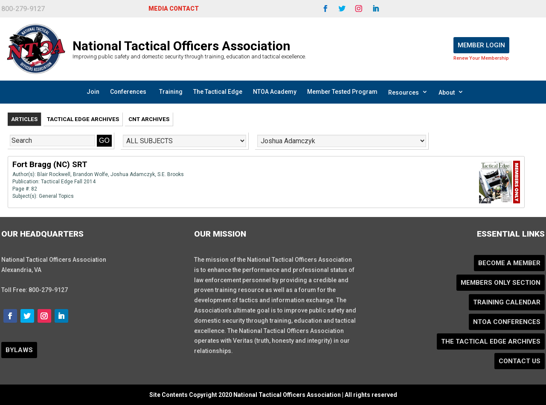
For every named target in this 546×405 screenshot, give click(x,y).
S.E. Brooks (170, 174)
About (451, 92)
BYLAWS (19, 350)
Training (171, 91)
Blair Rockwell (53, 174)
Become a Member (509, 263)
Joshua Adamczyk (132, 174)
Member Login (481, 45)
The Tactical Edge (217, 91)
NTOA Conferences (506, 322)
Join (93, 91)
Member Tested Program (342, 91)
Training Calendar (506, 302)
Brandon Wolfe (90, 174)
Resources (408, 92)
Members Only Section (500, 282)
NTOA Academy (274, 91)
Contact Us (519, 361)
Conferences (128, 91)
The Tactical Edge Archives (490, 341)
